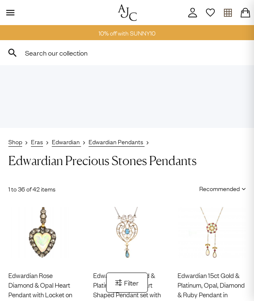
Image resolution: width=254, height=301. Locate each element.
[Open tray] (227, 12)
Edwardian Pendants (117, 141)
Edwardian (66, 141)
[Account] (192, 12)
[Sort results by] (219, 188)
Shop (15, 141)
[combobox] (127, 52)
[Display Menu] (9, 12)
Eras (37, 141)
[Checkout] (245, 12)
